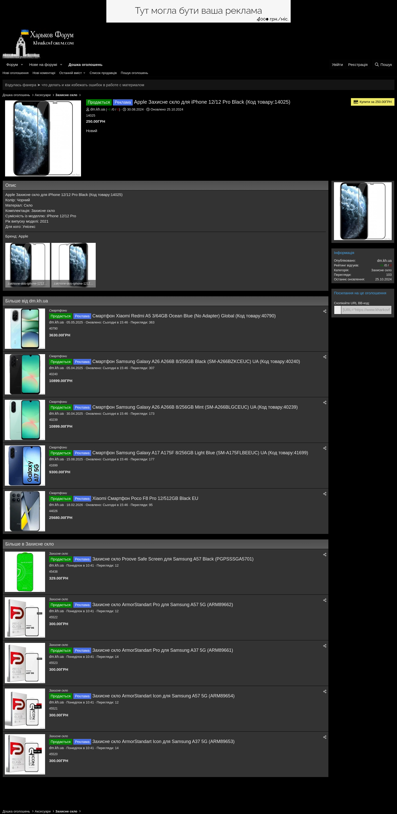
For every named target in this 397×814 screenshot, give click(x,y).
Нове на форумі (43, 64)
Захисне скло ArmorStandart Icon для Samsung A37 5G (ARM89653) (163, 741)
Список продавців (103, 73)
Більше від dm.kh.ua (26, 300)
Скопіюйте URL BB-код (351, 303)
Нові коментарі (44, 73)
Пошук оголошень (134, 73)
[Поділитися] (325, 311)
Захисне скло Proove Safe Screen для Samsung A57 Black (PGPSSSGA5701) (173, 559)
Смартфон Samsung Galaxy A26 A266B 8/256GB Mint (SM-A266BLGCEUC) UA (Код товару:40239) (195, 407)
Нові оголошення (16, 73)
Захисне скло (58, 553)
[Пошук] (383, 64)
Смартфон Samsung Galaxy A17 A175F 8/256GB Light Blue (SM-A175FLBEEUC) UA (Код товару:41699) (200, 452)
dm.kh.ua (97, 109)
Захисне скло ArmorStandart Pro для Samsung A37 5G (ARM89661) (162, 650)
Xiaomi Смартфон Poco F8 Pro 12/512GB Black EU (145, 498)
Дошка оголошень (85, 64)
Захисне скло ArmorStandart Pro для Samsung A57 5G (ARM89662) (162, 604)
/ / (113, 109)
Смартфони (58, 310)
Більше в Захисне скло (29, 544)
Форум (12, 64)
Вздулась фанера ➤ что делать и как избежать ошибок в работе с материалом (74, 85)
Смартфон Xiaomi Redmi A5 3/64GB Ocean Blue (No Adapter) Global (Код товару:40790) (184, 315)
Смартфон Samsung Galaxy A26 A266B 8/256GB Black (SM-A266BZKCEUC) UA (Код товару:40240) (196, 361)
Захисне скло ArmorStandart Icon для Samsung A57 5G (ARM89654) (163, 695)
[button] (21, 64)
